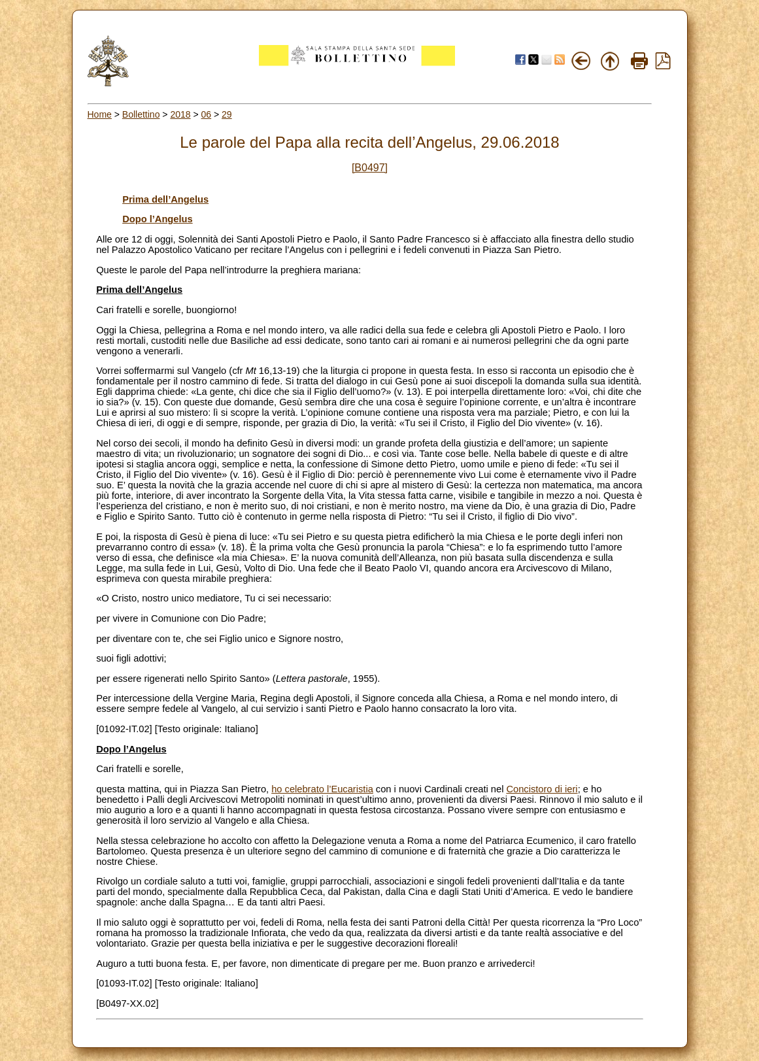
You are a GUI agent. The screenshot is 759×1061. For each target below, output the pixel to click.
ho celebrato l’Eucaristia (322, 789)
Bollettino (141, 114)
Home (100, 114)
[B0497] (370, 167)
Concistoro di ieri (541, 789)
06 (206, 114)
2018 (180, 114)
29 (227, 114)
